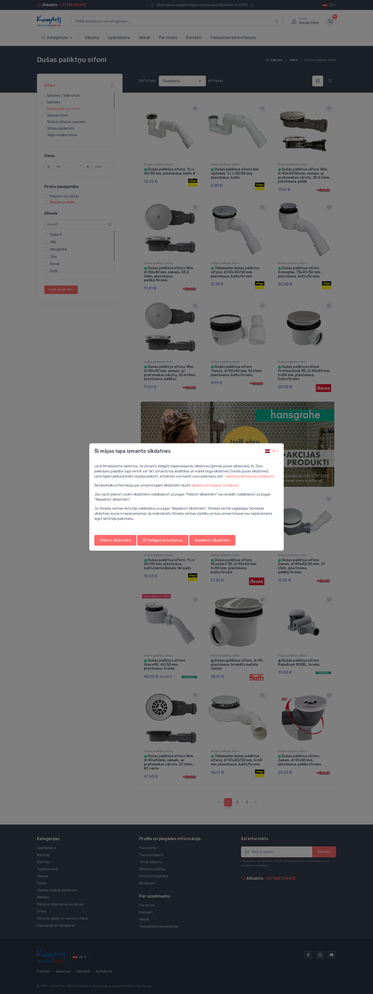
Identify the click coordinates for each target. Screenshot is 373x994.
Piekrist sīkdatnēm (115, 540)
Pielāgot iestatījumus (163, 540)
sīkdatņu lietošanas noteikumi (250, 476)
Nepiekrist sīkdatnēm (212, 540)
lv (270, 451)
